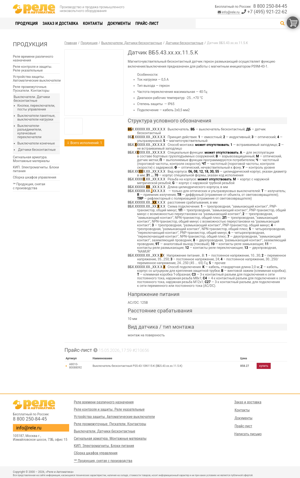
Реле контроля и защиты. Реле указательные (32, 68)
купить (263, 366)
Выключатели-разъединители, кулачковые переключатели (29, 131)
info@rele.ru (229, 12)
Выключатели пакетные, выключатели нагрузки (36, 117)
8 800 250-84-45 (270, 6)
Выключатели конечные (36, 143)
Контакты (93, 23)
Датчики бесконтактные (37, 150)
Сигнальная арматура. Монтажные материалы (31, 159)
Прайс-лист (146, 23)
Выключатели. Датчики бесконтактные (32, 98)
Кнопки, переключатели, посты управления (36, 107)
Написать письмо (248, 434)
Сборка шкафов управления (34, 177)
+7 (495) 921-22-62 (264, 12)
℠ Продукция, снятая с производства (29, 186)
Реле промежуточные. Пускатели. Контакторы (31, 88)
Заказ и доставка (60, 23)
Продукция (26, 23)
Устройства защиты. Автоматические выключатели (37, 78)
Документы (119, 23)
